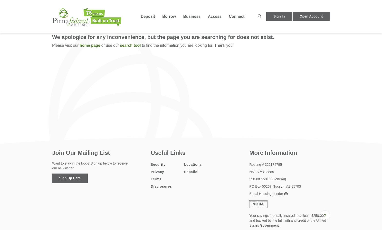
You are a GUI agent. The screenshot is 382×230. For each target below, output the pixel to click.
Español (191, 172)
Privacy (157, 172)
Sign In (279, 16)
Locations (193, 164)
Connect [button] (236, 16)
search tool (130, 45)
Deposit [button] (148, 16)
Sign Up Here (70, 178)
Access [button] (214, 16)
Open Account (311, 16)
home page (90, 45)
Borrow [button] (169, 16)
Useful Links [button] (168, 152)
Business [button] (192, 16)
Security (158, 164)
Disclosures (161, 186)
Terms (156, 179)
